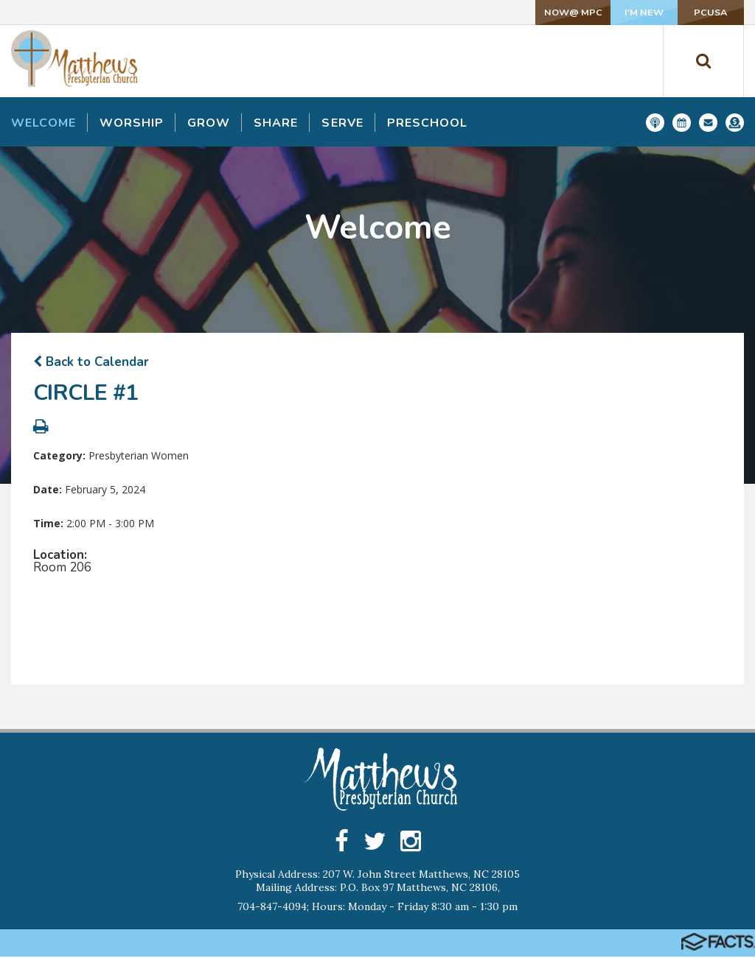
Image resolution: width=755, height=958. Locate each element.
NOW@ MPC (499, 12)
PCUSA (695, 12)
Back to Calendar (91, 361)
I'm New (597, 12)
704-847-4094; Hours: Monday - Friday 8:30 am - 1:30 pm (377, 908)
